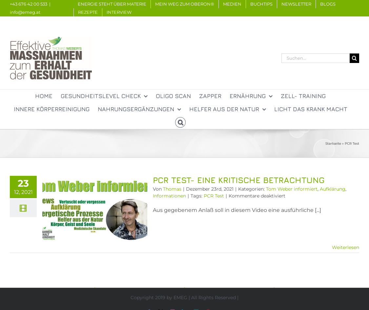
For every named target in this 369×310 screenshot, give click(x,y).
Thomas (172, 189)
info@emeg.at (25, 12)
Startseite (333, 143)
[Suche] (354, 58)
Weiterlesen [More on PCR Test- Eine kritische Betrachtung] (345, 247)
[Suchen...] (315, 58)
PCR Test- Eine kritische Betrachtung (238, 180)
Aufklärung (332, 189)
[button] (180, 122)
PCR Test (214, 196)
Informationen (169, 196)
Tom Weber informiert (292, 189)
